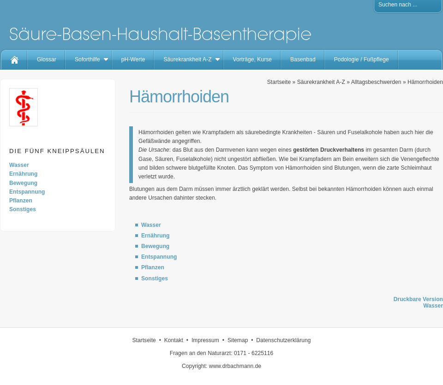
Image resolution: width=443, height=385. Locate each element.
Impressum (205, 340)
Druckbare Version (418, 299)
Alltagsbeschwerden (376, 82)
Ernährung (23, 174)
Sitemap (237, 340)
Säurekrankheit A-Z (187, 59)
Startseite (279, 82)
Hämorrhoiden (425, 82)
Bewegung (23, 183)
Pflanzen (20, 200)
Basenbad (303, 59)
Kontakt (173, 340)
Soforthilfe (87, 59)
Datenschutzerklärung (283, 340)
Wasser (19, 165)
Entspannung (27, 192)
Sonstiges (22, 209)
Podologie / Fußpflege (361, 59)
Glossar (46, 59)
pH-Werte (133, 59)
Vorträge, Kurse (252, 59)
